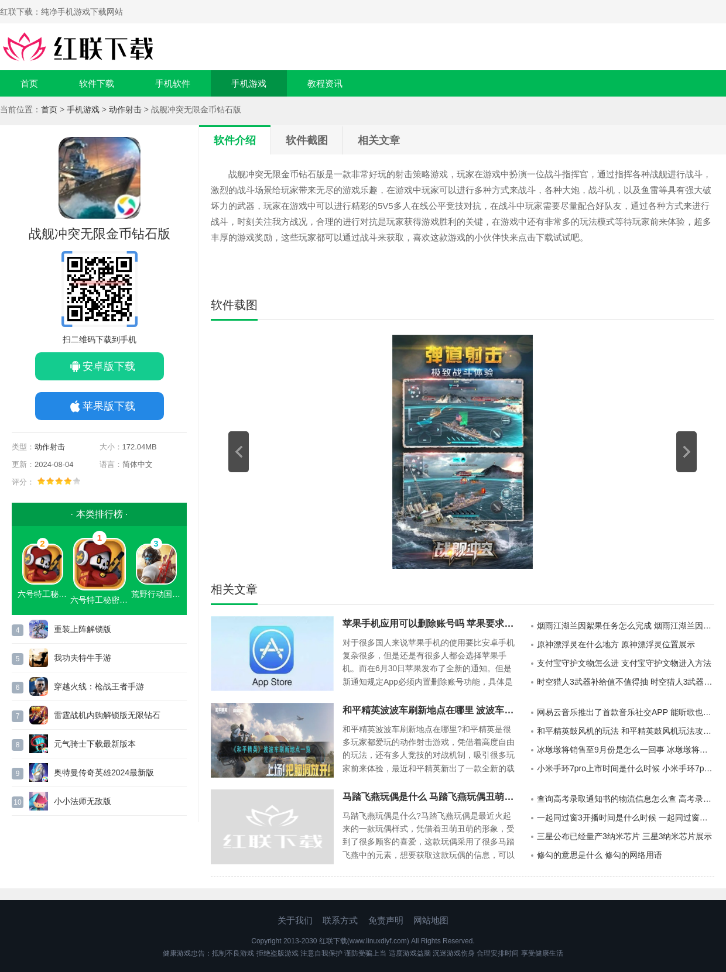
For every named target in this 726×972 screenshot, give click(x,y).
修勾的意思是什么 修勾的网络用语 (599, 855)
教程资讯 (325, 83)
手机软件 (172, 83)
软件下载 (96, 83)
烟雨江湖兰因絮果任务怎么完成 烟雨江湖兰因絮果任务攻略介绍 (625, 625)
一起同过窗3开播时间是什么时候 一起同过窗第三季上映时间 (625, 817)
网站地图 (430, 920)
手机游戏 (248, 83)
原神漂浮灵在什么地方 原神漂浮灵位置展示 (616, 644)
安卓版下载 (109, 366)
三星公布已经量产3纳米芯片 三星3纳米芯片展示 (624, 836)
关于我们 (295, 920)
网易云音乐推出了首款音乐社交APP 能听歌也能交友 (625, 712)
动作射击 (125, 109)
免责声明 (385, 920)
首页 (29, 83)
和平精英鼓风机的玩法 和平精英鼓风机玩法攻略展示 (625, 731)
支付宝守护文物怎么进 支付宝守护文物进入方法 (624, 663)
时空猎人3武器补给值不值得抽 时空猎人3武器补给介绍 (625, 681)
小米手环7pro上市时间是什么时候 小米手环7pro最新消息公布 (625, 768)
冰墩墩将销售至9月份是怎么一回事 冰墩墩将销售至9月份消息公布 (625, 749)
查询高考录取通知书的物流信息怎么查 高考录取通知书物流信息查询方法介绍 (625, 798)
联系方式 (340, 920)
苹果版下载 (109, 406)
